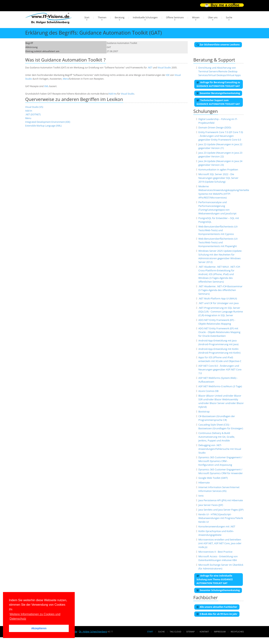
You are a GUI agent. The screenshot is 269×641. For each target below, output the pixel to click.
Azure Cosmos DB (208, 391)
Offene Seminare (175, 17)
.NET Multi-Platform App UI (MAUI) (217, 298)
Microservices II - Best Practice (215, 551)
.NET (149, 67)
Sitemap (190, 631)
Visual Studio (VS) (34, 107)
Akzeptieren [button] (39, 628)
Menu (66, 78)
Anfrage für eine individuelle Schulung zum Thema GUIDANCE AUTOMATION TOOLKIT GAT (215, 579)
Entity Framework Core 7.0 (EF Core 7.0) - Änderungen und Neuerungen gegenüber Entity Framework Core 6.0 (220, 135)
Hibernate (204, 482)
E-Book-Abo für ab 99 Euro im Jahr (217, 614)
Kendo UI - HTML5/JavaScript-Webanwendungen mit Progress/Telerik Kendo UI (220, 518)
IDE (168, 75)
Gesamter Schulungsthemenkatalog (218, 590)
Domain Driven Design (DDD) (214, 127)
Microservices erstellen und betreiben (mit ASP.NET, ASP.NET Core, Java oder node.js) (219, 543)
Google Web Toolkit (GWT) (213, 478)
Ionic (201, 495)
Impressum (219, 631)
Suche (229, 17)
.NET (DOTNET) (33, 114)
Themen (102, 17)
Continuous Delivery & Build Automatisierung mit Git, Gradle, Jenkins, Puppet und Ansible (216, 436)
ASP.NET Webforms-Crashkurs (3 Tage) (220, 386)
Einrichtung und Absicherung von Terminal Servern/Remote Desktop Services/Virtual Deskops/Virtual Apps (219, 71)
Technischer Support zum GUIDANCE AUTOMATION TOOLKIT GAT (218, 102)
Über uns (212, 17)
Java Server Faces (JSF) (210, 505)
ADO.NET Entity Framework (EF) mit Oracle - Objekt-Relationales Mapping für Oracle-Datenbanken (219, 332)
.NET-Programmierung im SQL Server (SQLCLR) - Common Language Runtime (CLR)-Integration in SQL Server (220, 311)
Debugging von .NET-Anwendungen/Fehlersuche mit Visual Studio (219, 448)
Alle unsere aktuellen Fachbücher (217, 606)
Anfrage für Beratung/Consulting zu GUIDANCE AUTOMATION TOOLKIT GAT (218, 84)
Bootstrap (204, 411)
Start (86, 17)
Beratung (119, 17)
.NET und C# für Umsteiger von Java (218, 303)
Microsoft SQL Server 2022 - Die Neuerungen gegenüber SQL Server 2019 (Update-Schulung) (218, 177)
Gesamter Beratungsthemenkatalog (218, 93)
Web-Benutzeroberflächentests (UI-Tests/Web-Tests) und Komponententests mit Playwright (218, 242)
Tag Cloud (175, 631)
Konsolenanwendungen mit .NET (216, 526)
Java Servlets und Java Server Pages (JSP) (220, 509)
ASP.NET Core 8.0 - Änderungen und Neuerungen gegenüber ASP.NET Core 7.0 (220, 369)
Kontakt (204, 631)
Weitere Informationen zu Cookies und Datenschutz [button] (35, 616)
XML (46, 86)
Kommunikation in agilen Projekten (218, 169)
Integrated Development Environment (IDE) (47, 122)
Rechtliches (237, 631)
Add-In (112, 93)
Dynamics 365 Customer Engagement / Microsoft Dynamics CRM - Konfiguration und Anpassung (220, 461)
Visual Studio (164, 67)
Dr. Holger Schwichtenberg (93, 631)
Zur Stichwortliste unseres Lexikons (218, 44)
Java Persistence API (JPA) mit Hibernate (220, 500)
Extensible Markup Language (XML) (43, 125)
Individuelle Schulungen (145, 17)
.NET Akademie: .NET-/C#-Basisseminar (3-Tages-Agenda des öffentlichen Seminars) (220, 290)
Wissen (196, 17)
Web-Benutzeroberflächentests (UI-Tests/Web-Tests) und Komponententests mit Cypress (218, 230)
